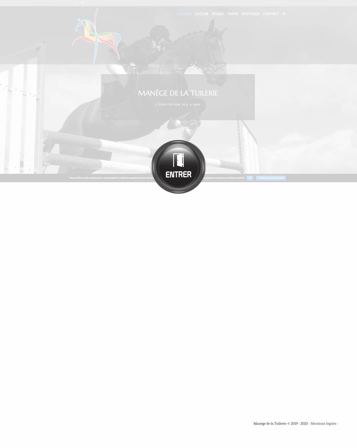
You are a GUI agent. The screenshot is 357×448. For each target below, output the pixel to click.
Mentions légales (323, 423)
